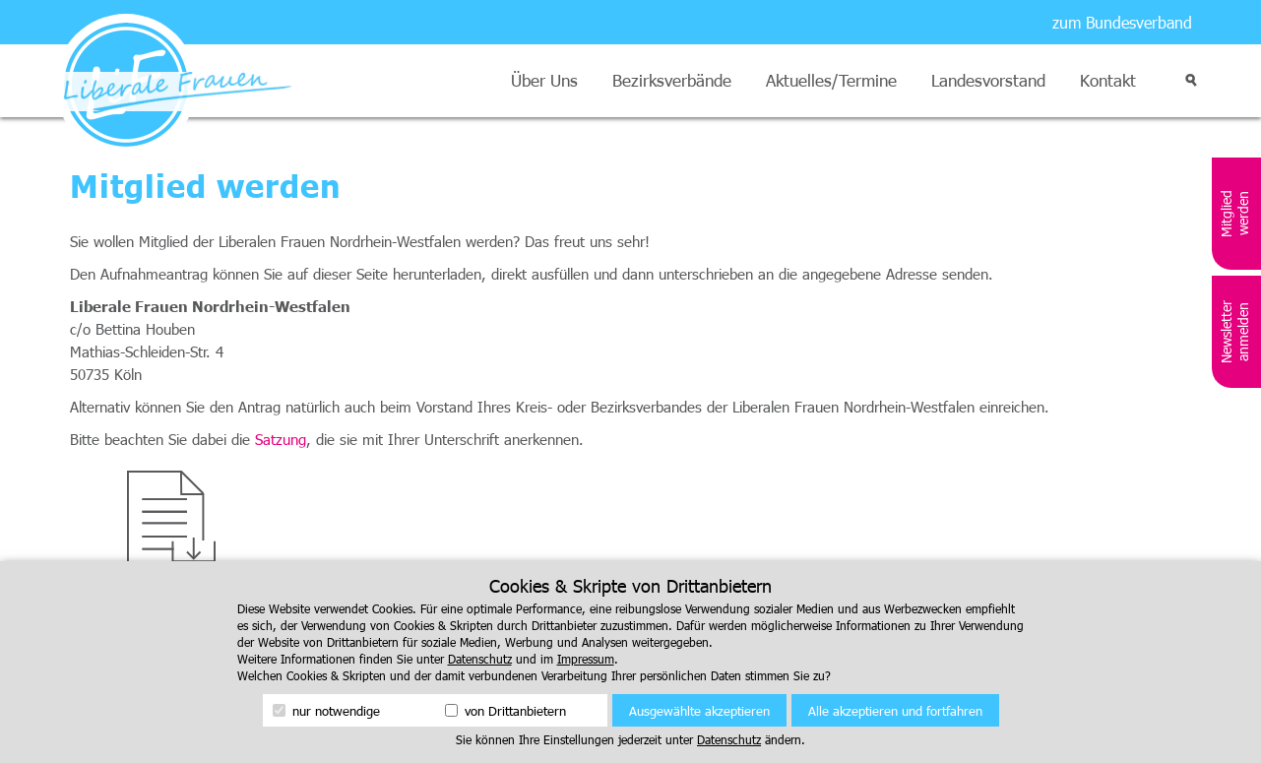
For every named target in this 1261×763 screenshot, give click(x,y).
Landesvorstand (988, 80)
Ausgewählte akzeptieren (699, 711)
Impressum (585, 659)
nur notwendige (326, 711)
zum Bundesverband (1122, 22)
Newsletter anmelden (1234, 331)
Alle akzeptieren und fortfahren (895, 711)
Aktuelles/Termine (831, 80)
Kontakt (1108, 80)
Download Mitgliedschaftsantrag (172, 590)
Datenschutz (480, 659)
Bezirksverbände (671, 80)
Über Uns (544, 80)
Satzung (280, 439)
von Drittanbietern (505, 711)
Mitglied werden (1234, 213)
